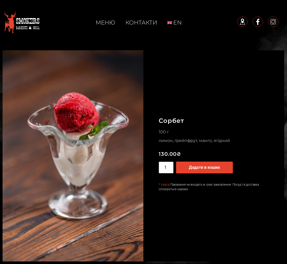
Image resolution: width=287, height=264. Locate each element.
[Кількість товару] (166, 167)
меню (105, 22)
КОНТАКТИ (141, 22)
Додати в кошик (204, 167)
